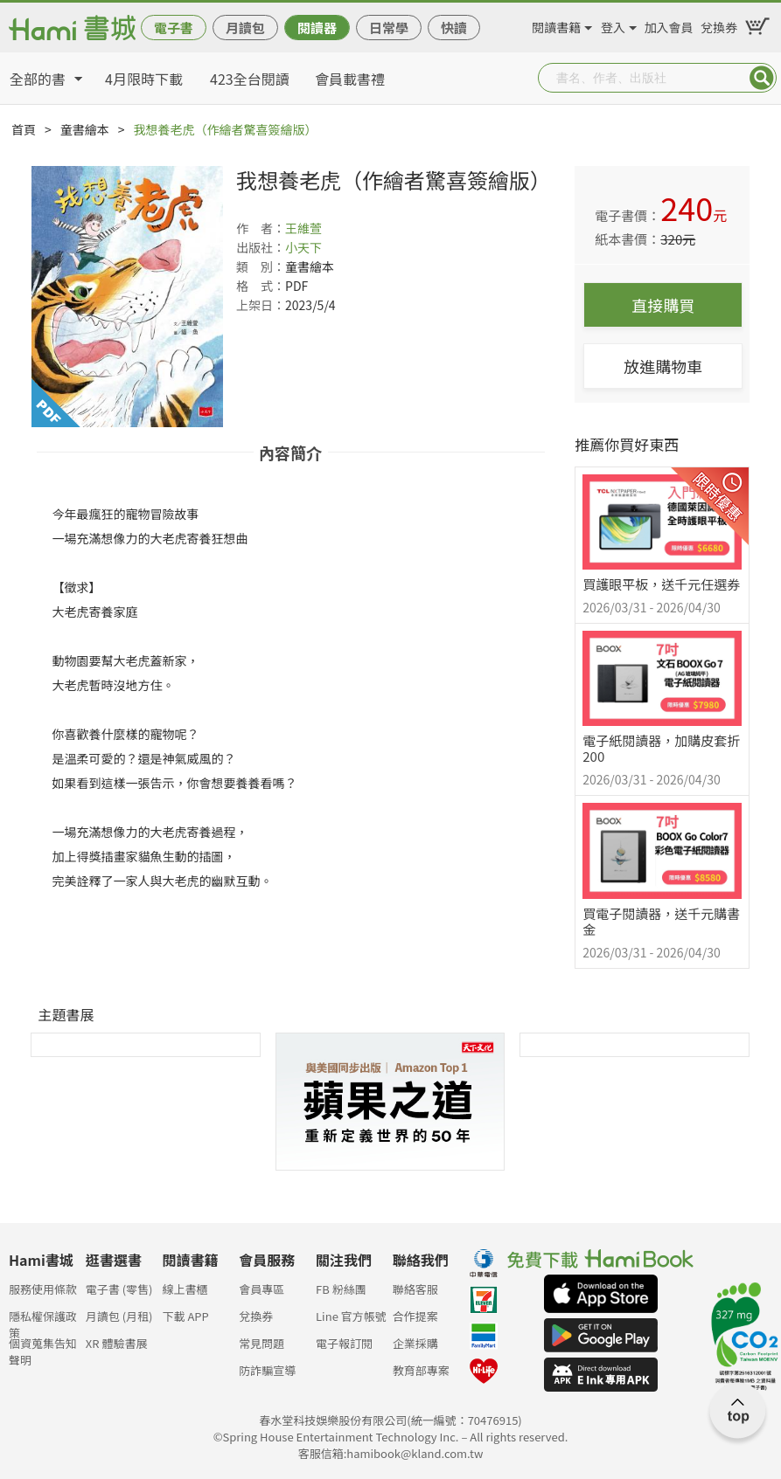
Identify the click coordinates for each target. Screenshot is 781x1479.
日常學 (388, 27)
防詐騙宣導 (267, 1370)
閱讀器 (317, 27)
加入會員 (669, 24)
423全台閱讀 (249, 78)
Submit (762, 78)
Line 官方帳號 (351, 1316)
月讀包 (245, 27)
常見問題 (261, 1343)
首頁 (23, 129)
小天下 (303, 247)
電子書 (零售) (119, 1289)
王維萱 (303, 228)
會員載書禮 (350, 78)
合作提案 (415, 1316)
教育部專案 (421, 1370)
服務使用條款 (43, 1289)
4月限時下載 (144, 78)
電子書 (173, 27)
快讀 (454, 27)
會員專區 (261, 1289)
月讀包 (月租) (119, 1316)
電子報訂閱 (344, 1343)
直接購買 (662, 305)
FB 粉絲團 (341, 1289)
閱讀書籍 (556, 24)
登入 (613, 24)
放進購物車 (663, 366)
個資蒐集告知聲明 (43, 1348)
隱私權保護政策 (43, 1321)
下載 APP (186, 1316)
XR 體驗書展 (117, 1343)
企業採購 (415, 1343)
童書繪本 (84, 129)
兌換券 (719, 24)
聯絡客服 (415, 1289)
